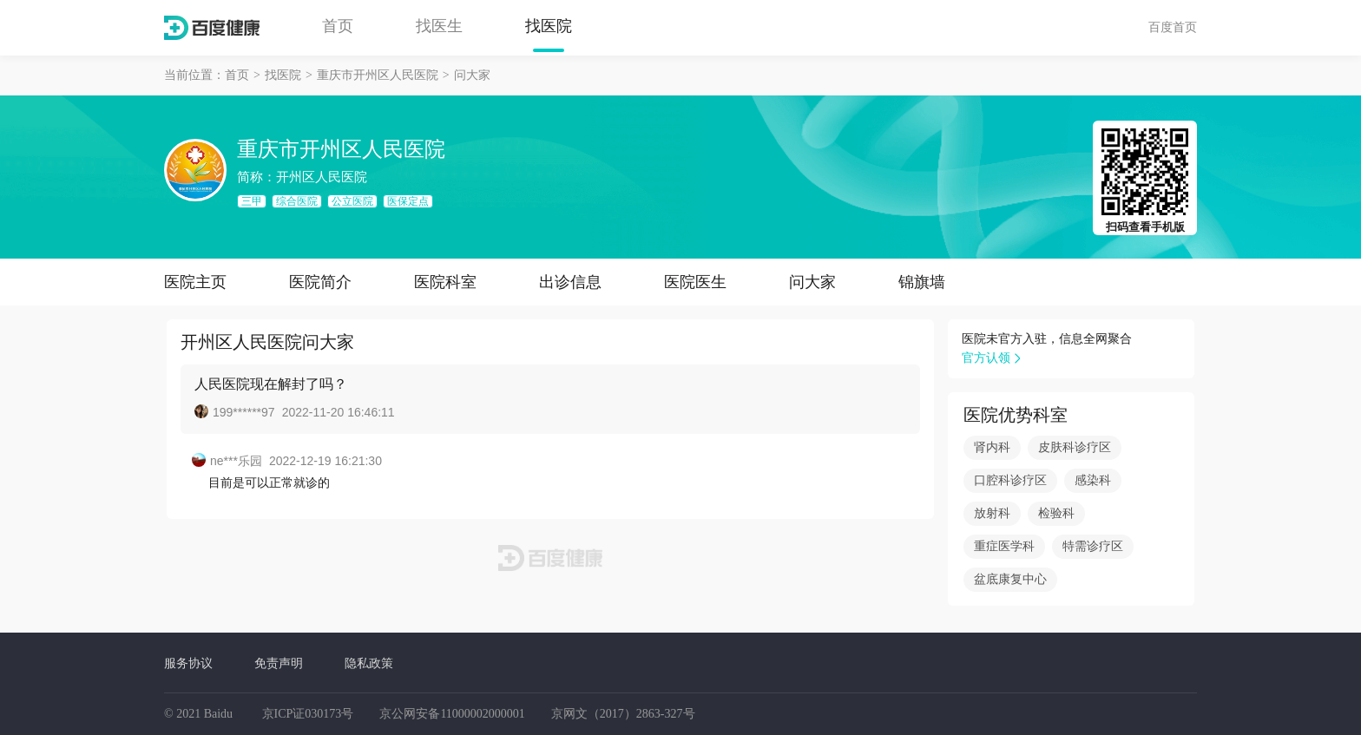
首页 (337, 26)
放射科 (992, 513)
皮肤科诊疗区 (1074, 447)
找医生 (439, 26)
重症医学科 (1004, 546)
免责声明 (278, 663)
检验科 (1056, 513)
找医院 (548, 26)
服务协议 (188, 663)
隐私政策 (369, 663)
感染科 (1093, 480)
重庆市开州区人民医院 (377, 75)
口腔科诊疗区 (1010, 480)
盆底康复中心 (1010, 579)
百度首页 (1172, 27)
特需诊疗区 (1092, 546)
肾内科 (992, 447)
